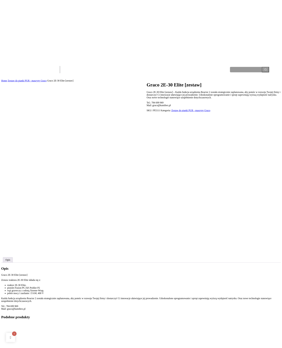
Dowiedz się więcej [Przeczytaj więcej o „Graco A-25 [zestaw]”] (13, 327)
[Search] (265, 69)
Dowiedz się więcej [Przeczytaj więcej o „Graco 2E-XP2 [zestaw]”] (230, 327)
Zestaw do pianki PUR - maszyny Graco (27, 80)
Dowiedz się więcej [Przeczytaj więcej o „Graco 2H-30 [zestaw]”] (157, 327)
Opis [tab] (7, 226)
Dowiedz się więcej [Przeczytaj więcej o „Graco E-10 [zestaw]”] (85, 327)
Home (4, 80)
